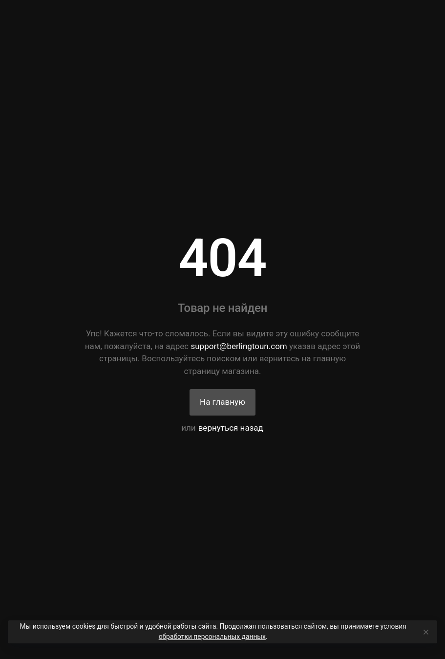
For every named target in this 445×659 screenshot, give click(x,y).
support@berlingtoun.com (239, 346)
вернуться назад (230, 428)
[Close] (425, 632)
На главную (222, 402)
